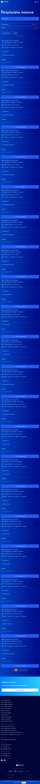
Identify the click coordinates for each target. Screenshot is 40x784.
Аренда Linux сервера (5, 710)
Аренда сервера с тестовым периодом (8, 739)
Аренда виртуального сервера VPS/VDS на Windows (11, 732)
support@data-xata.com (7, 749)
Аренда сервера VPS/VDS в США (7, 726)
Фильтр (20, 19)
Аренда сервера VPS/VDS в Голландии (8, 730)
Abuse (29, 780)
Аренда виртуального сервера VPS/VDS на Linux (10, 734)
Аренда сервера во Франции (6, 704)
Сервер (14, 33)
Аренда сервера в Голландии (6, 706)
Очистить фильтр (20, 35)
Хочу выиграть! (20, 690)
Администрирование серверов (7, 721)
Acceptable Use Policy (10, 780)
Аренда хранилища (5, 714)
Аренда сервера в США (5, 700)
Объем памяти (6, 33)
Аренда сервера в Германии (6, 702)
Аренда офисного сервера (6, 717)
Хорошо (23, 782)
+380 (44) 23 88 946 (7, 753)
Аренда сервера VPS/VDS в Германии (8, 728)
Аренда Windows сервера (6, 708)
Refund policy (10, 777)
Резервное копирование (5, 719)
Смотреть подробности (20, 67)
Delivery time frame (29, 777)
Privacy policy (29, 775)
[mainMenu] (38, 1)
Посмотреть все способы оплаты (19, 768)
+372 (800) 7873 (6, 746)
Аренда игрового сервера (6, 712)
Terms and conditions (10, 775)
